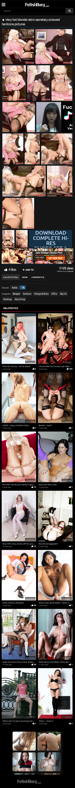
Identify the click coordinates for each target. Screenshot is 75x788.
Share (25, 277)
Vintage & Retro (41, 293)
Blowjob (16, 293)
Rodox (14, 287)
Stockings (7, 299)
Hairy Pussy (20, 299)
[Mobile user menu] (3, 3)
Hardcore (27, 293)
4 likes (12, 269)
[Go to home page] (43, 4)
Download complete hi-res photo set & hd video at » (51, 245)
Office (54, 293)
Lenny (65, 271)
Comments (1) (37, 277)
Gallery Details (10, 277)
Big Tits (63, 293)
